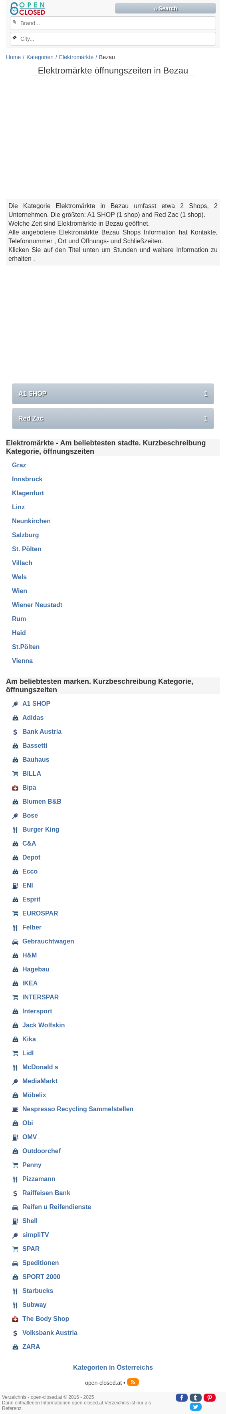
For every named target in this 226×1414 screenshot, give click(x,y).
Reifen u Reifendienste (51, 1207)
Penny (27, 1165)
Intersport (32, 1011)
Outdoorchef (36, 1151)
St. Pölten (27, 549)
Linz (18, 507)
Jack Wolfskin (38, 1025)
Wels (19, 577)
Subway (29, 1305)
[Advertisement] (113, 137)
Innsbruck (27, 479)
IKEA (25, 983)
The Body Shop (40, 1319)
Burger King (35, 829)
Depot (26, 857)
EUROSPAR (35, 913)
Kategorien (40, 57)
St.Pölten (26, 646)
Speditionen (35, 1263)
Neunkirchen (31, 521)
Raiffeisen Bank (41, 1193)
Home (13, 57)
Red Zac (113, 418)
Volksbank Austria (44, 1333)
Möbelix (29, 1095)
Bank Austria (36, 731)
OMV (24, 1137)
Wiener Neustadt (37, 605)
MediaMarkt (34, 1081)
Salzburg (25, 535)
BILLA (26, 773)
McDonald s (35, 1067)
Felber (27, 927)
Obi (22, 1123)
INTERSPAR (35, 997)
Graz (19, 465)
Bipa (24, 787)
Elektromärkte (76, 57)
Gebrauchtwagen (43, 941)
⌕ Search (165, 8)
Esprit (26, 899)
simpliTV (30, 1235)
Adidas (28, 717)
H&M (24, 955)
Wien (19, 591)
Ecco (25, 871)
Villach (22, 563)
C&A (24, 843)
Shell (25, 1221)
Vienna (22, 660)
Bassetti (29, 745)
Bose (25, 815)
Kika (24, 1039)
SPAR (26, 1249)
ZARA (26, 1346)
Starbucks (32, 1291)
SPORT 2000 (36, 1277)
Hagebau (31, 969)
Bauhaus (31, 759)
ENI (22, 885)
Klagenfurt (28, 493)
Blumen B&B (36, 801)
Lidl (23, 1053)
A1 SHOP (113, 393)
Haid (19, 633)
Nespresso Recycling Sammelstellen (72, 1109)
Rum (19, 619)
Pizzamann (34, 1179)
